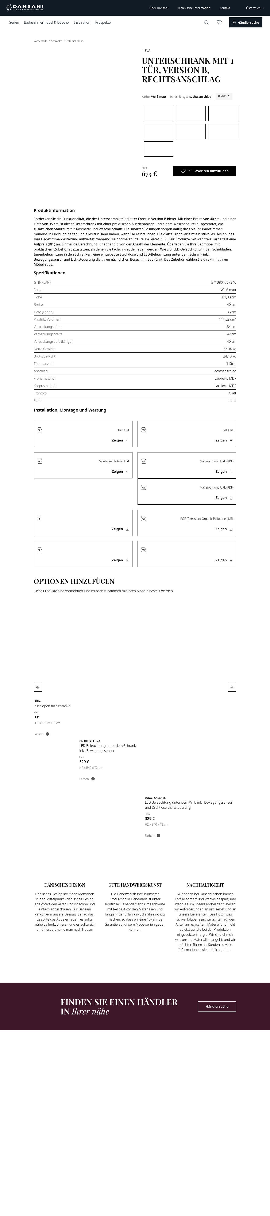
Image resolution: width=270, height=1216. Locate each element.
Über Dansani (158, 8)
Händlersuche (217, 1006)
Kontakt (225, 8)
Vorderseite (41, 41)
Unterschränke (74, 41)
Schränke (57, 41)
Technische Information (194, 8)
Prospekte (103, 22)
